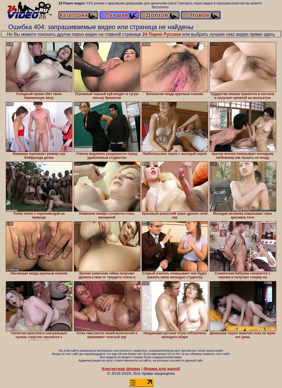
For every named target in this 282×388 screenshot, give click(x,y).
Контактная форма (121, 368)
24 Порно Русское (161, 34)
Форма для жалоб (161, 368)
